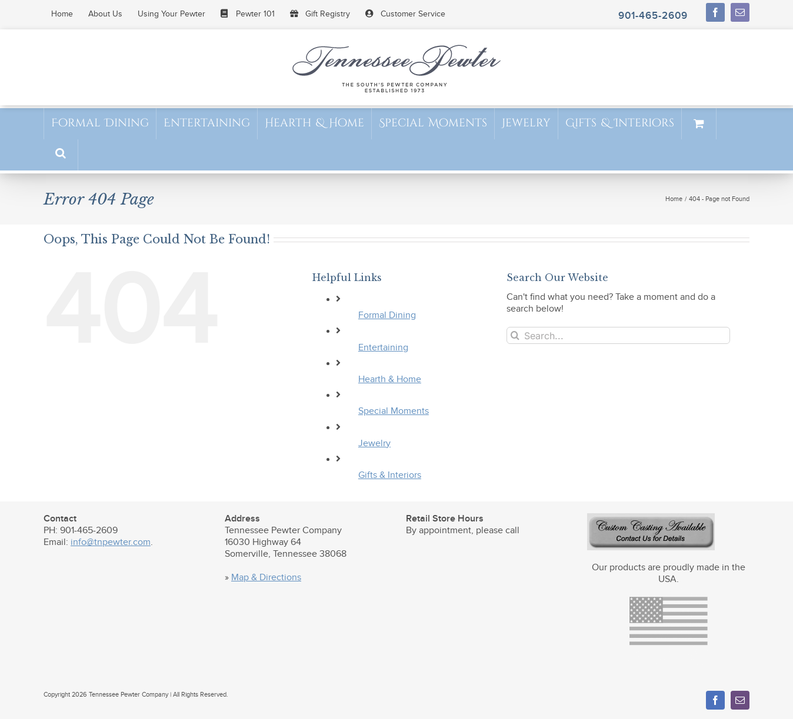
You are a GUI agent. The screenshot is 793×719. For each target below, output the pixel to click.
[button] (61, 154)
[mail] (740, 12)
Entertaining (383, 347)
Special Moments (393, 411)
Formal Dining (387, 315)
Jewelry (374, 443)
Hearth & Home (389, 379)
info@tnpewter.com (111, 542)
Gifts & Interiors (389, 475)
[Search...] (618, 335)
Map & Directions (266, 577)
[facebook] (715, 12)
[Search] (515, 335)
